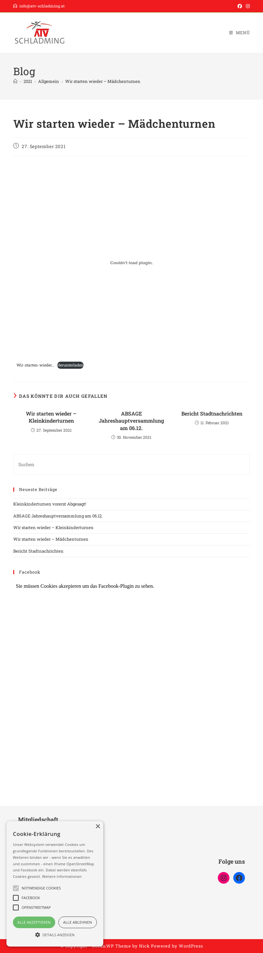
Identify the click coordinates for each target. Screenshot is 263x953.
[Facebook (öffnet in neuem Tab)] (240, 6)
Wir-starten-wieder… (35, 364)
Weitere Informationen (62, 876)
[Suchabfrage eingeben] (131, 464)
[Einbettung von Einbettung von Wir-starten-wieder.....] (131, 263)
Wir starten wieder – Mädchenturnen (102, 81)
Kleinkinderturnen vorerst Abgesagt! (49, 504)
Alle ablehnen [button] (77, 922)
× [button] (97, 826)
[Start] (15, 81)
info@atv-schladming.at (39, 5)
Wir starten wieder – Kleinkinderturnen (51, 417)
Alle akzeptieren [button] (34, 922)
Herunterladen (70, 364)
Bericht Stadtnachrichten (211, 413)
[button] (55, 934)
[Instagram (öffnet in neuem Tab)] (247, 6)
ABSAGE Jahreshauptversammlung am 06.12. (131, 420)
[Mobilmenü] (239, 32)
